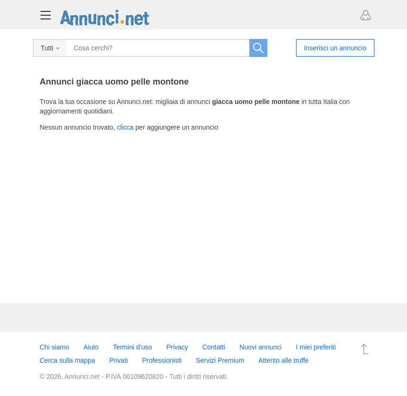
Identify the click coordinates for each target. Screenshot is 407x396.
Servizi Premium (220, 360)
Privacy (177, 347)
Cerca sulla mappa (67, 360)
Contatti (213, 347)
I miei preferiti (316, 347)
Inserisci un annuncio (335, 48)
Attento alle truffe (283, 360)
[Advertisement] (204, 213)
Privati (118, 360)
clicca (125, 127)
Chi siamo (54, 347)
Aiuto (91, 347)
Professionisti (161, 360)
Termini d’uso (132, 347)
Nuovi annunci (260, 347)
